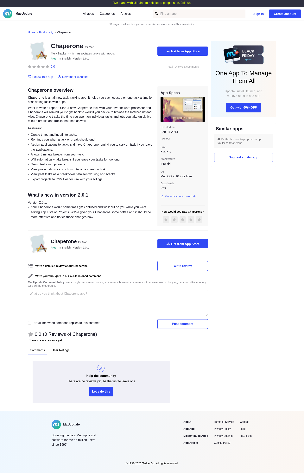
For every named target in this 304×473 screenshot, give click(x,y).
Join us (186, 3)
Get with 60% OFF (243, 107)
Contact (244, 422)
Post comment (182, 324)
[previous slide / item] (163, 109)
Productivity (46, 32)
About (187, 422)
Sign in (258, 14)
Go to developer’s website (179, 196)
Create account (285, 14)
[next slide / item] (202, 109)
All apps (88, 14)
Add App (189, 429)
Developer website (73, 77)
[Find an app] (156, 13)
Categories (107, 14)
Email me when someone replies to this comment (67, 323)
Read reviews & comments (183, 66)
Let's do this (101, 391)
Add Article (190, 443)
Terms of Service (224, 422)
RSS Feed (246, 436)
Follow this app (40, 77)
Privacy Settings (223, 436)
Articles (126, 14)
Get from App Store (183, 51)
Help (242, 429)
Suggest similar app (243, 157)
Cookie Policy (222, 443)
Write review (183, 266)
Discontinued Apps (195, 436)
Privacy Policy (222, 429)
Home (31, 32)
